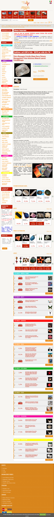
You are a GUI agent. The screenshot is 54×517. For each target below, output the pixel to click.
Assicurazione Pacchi (7, 490)
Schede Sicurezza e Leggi (6, 198)
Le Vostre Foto (5, 200)
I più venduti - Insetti (19, 297)
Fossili (32, 14)
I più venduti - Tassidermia (20, 416)
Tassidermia (38, 14)
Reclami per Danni (6, 499)
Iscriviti (4, 248)
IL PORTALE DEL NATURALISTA (5, 189)
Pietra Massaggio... (18, 198)
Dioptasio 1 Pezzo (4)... (32, 265)
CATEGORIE (4, 42)
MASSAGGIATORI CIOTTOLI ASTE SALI (41, 66)
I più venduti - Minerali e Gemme (21, 273)
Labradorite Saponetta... (47, 198)
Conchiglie (15, 14)
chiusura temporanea (20, 30)
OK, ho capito (42, 514)
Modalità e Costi (6, 488)
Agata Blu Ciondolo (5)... (33, 242)
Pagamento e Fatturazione (8, 479)
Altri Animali (27, 14)
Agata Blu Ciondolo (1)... (25, 220)
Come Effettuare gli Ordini (8, 477)
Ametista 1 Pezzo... (32, 220)
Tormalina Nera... (17, 220)
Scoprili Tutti (49, 293)
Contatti (42, 22)
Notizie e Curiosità (5, 196)
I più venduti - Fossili (19, 392)
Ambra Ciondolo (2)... (18, 242)
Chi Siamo (5, 468)
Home (38, 22)
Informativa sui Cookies (7, 503)
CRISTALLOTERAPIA (37, 64)
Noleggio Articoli (6, 481)
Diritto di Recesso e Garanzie (9, 497)
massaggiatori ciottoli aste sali (13, 25)
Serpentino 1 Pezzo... (47, 242)
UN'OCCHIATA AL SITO (6, 30)
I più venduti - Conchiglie (20, 320)
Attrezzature (44, 14)
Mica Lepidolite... (25, 242)
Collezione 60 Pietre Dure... (40, 220)
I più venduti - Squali (19, 344)
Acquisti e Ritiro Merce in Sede (9, 483)
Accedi (35, 22)
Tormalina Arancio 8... (25, 265)
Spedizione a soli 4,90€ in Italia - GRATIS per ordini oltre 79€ (32, 52)
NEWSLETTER (4, 235)
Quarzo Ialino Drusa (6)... (47, 265)
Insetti (9, 14)
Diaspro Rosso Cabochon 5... (40, 265)
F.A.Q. (4, 470)
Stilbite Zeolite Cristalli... (48, 220)
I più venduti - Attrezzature (20, 439)
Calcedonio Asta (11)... (32, 198)
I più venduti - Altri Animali (20, 368)
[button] (14, 196)
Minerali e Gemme (4, 14)
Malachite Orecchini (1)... (40, 242)
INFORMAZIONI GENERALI (5, 206)
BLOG (46, 22)
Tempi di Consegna (7, 492)
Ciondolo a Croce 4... (17, 265)
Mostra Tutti (49, 208)
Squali (21, 14)
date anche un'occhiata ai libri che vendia (22, 165)
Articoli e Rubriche (5, 194)
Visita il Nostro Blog (6, 192)
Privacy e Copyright (7, 501)
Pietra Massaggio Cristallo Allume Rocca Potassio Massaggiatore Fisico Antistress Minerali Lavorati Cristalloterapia (26, 26)
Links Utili (4, 202)
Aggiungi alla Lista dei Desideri (40, 79)
